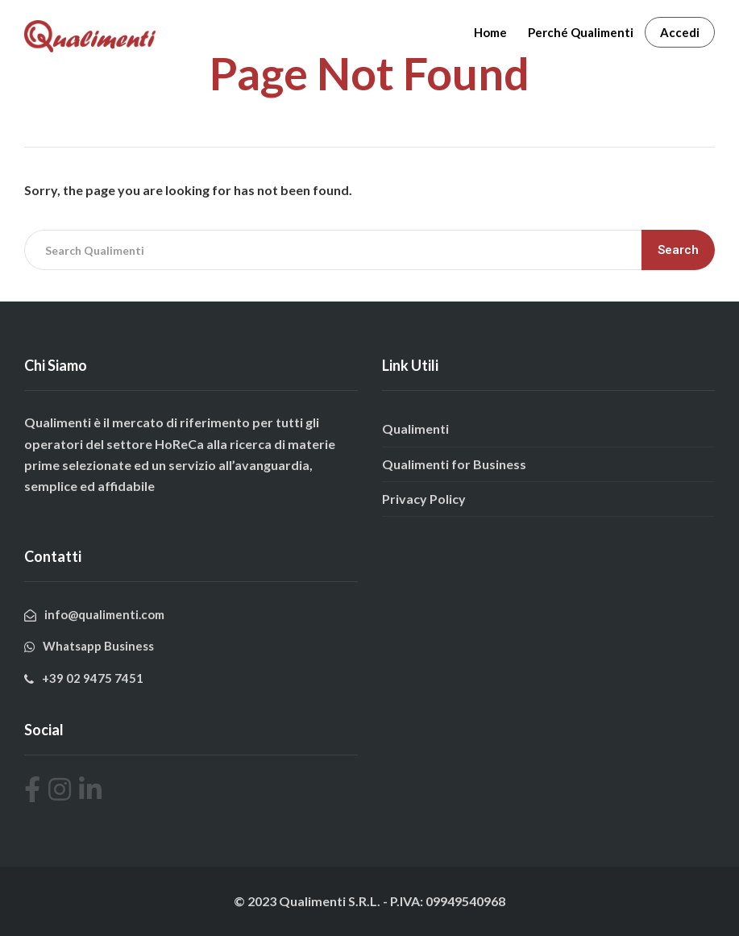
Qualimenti (415, 428)
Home (490, 32)
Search (678, 250)
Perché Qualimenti (580, 32)
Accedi (680, 32)
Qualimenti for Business (454, 464)
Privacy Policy (424, 498)
